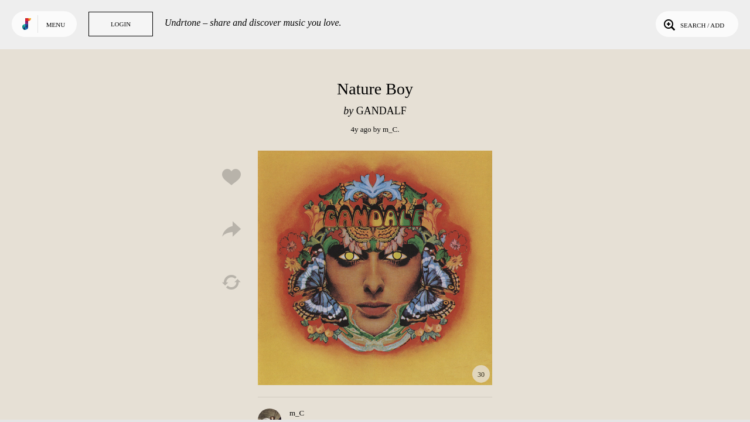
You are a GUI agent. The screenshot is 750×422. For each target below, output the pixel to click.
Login (121, 24)
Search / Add (693, 24)
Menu (55, 24)
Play (375, 267)
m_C (390, 129)
